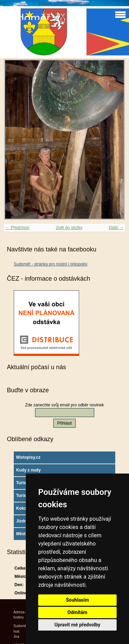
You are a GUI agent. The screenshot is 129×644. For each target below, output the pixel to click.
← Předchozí (17, 227)
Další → (116, 227)
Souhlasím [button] (77, 600)
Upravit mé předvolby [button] (77, 624)
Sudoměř (26, 18)
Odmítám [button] (77, 612)
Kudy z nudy (28, 470)
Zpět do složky (69, 227)
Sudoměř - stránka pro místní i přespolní (50, 264)
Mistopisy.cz (28, 457)
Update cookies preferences (64, 3)
